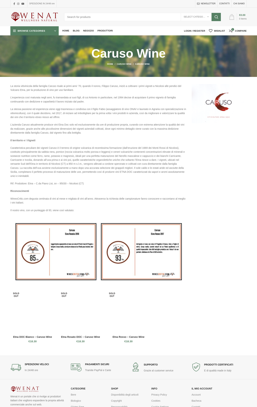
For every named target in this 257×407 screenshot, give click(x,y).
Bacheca (196, 400)
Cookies (156, 400)
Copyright (116, 400)
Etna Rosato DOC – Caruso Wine (80, 336)
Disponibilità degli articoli (125, 394)
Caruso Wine (124, 64)
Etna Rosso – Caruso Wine (128, 336)
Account (196, 394)
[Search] (142, 17)
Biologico (76, 400)
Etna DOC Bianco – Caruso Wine (32, 336)
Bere (73, 394)
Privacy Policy (159, 394)
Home (110, 64)
